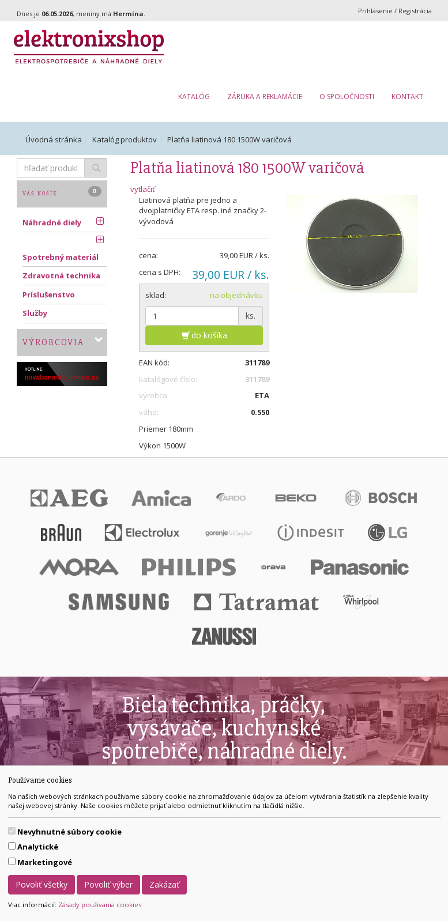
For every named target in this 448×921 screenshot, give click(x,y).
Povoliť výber (108, 884)
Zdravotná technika (61, 275)
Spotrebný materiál (60, 257)
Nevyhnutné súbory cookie (69, 831)
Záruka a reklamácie (264, 96)
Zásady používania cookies (99, 904)
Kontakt (407, 96)
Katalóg (194, 96)
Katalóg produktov (124, 139)
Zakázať (164, 884)
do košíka (204, 335)
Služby (34, 313)
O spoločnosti (346, 96)
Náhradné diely (51, 222)
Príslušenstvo (48, 294)
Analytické (37, 846)
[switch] (12, 831)
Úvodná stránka (53, 139)
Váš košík (62, 191)
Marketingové (44, 862)
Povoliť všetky (41, 884)
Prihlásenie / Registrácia (395, 10)
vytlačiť (142, 189)
